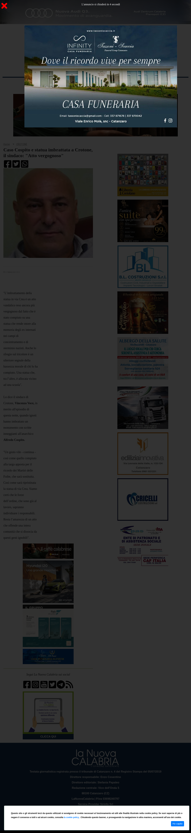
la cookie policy (72, 817)
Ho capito (178, 823)
